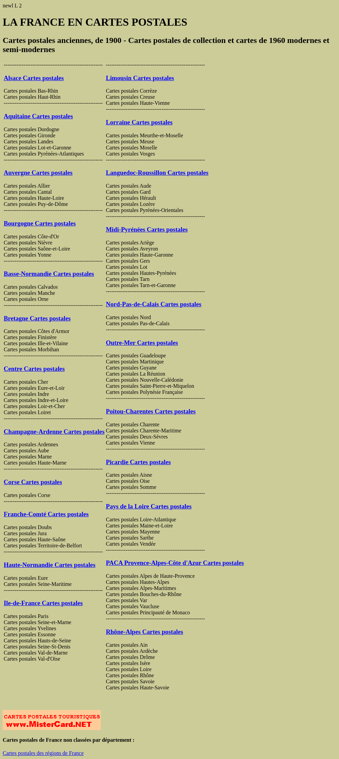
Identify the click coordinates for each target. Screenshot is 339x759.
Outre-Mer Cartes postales (142, 342)
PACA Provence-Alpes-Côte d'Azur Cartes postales (175, 562)
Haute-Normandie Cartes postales (49, 564)
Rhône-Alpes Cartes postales (144, 631)
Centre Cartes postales (34, 368)
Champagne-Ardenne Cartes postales (54, 431)
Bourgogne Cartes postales (40, 223)
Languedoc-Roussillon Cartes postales (157, 172)
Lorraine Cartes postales (139, 122)
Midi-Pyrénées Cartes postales (147, 229)
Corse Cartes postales (33, 481)
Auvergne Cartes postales (38, 172)
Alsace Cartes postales (34, 77)
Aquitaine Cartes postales (38, 116)
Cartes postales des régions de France (43, 753)
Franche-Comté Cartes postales (46, 514)
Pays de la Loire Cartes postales (149, 506)
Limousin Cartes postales (140, 77)
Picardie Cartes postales (138, 462)
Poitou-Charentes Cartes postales (151, 411)
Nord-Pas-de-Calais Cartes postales (153, 304)
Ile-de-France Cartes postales (43, 603)
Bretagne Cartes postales (37, 318)
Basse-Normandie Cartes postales (49, 273)
